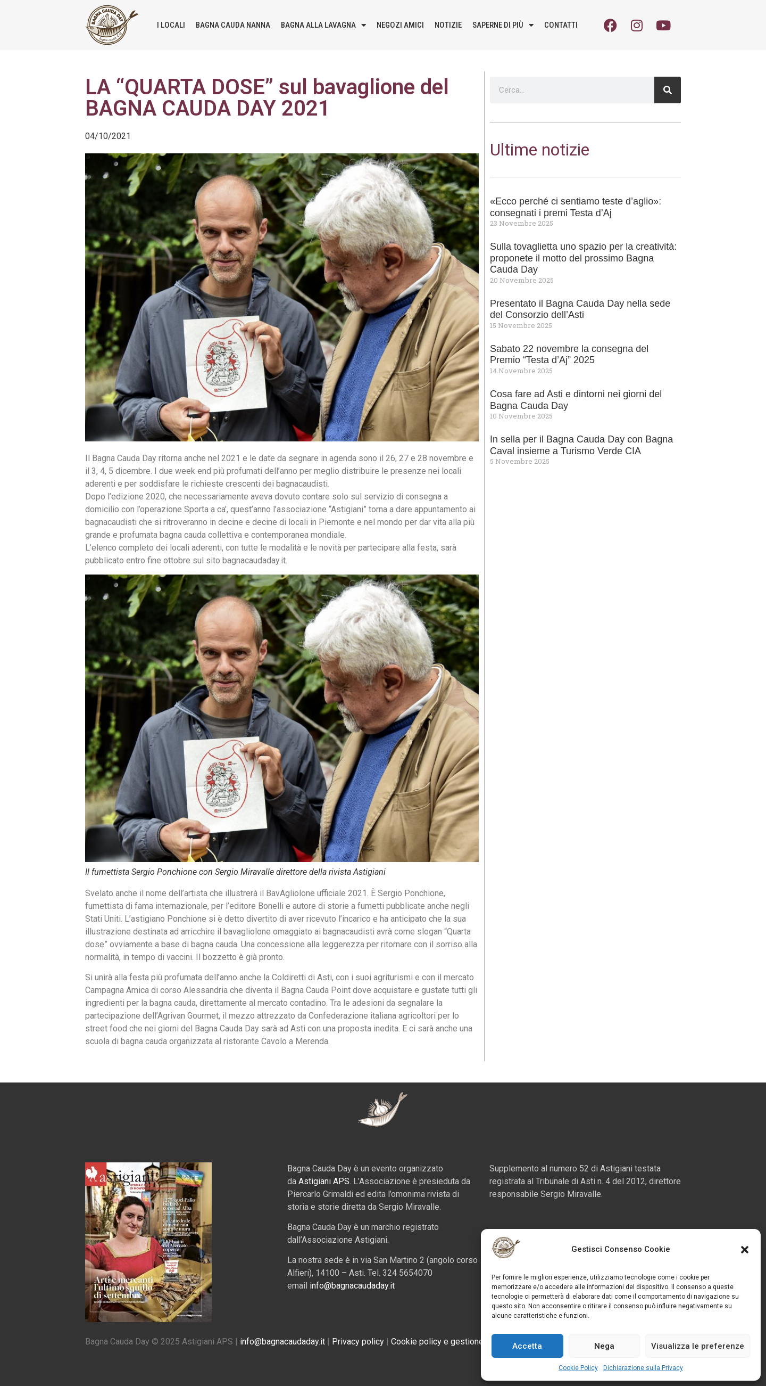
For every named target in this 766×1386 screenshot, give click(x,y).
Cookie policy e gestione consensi (455, 1341)
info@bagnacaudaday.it (352, 1286)
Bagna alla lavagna (323, 25)
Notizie (448, 25)
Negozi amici (400, 25)
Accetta (527, 1346)
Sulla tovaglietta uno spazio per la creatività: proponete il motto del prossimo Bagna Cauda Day (583, 258)
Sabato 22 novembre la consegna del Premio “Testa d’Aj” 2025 (569, 354)
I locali (171, 25)
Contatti (561, 25)
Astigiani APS (323, 1181)
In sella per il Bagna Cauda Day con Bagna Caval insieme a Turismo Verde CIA (581, 445)
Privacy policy (358, 1341)
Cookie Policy (578, 1368)
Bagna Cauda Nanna (233, 25)
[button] (744, 1249)
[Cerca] (667, 90)
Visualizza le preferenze (697, 1346)
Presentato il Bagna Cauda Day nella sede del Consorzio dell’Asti (580, 309)
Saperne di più (503, 25)
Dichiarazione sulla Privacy (643, 1368)
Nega (604, 1346)
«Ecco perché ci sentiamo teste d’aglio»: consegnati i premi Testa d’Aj (575, 207)
